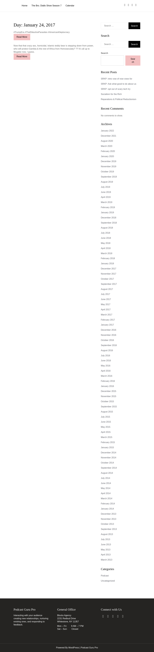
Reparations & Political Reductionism (118, 99)
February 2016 (108, 381)
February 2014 (108, 503)
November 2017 (108, 274)
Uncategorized (108, 581)
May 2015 (105, 427)
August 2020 (107, 141)
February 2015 (108, 442)
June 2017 (106, 299)
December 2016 (108, 330)
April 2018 (106, 248)
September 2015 (109, 406)
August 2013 (107, 534)
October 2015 (107, 401)
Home (25, 5)
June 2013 (106, 544)
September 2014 (109, 468)
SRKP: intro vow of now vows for (116, 79)
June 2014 (106, 483)
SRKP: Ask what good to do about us (118, 84)
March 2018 (106, 253)
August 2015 (107, 412)
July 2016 (105, 355)
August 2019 (107, 182)
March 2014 (106, 498)
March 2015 (106, 437)
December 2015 (108, 391)
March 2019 (106, 202)
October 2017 (107, 279)
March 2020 (106, 146)
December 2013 (108, 514)
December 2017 (108, 268)
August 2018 (107, 228)
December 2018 (108, 217)
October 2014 (107, 463)
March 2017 (106, 315)
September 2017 (109, 284)
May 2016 (105, 366)
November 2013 (108, 519)
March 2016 (106, 376)
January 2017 (107, 325)
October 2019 (107, 171)
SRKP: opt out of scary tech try (115, 89)
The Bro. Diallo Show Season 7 (46, 5)
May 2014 (105, 488)
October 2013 (107, 524)
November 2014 (108, 457)
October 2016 (107, 340)
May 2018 (105, 243)
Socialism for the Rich (111, 94)
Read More (22, 37)
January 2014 (107, 509)
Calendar (70, 5)
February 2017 (108, 320)
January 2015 (107, 447)
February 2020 (108, 151)
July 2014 (105, 478)
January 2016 (107, 386)
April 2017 (106, 309)
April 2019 (106, 197)
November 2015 (108, 396)
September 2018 (109, 223)
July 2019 (105, 187)
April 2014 (106, 493)
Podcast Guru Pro (89, 647)
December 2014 (108, 452)
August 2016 (107, 350)
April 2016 (106, 371)
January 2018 (107, 263)
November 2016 (108, 335)
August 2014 (107, 473)
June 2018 (106, 238)
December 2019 (108, 161)
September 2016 (109, 345)
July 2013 (105, 539)
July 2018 (105, 233)
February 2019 (108, 207)
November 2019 (108, 166)
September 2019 (109, 177)
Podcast (105, 576)
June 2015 (106, 422)
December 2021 (108, 136)
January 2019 (107, 212)
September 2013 (109, 529)
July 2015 (105, 417)
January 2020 (107, 156)
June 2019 (106, 192)
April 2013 (106, 554)
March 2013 (106, 560)
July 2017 (105, 294)
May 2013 (105, 549)
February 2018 (108, 258)
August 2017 (107, 289)
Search (104, 53)
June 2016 (106, 360)
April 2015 (106, 432)
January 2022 (107, 131)
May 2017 (105, 304)
